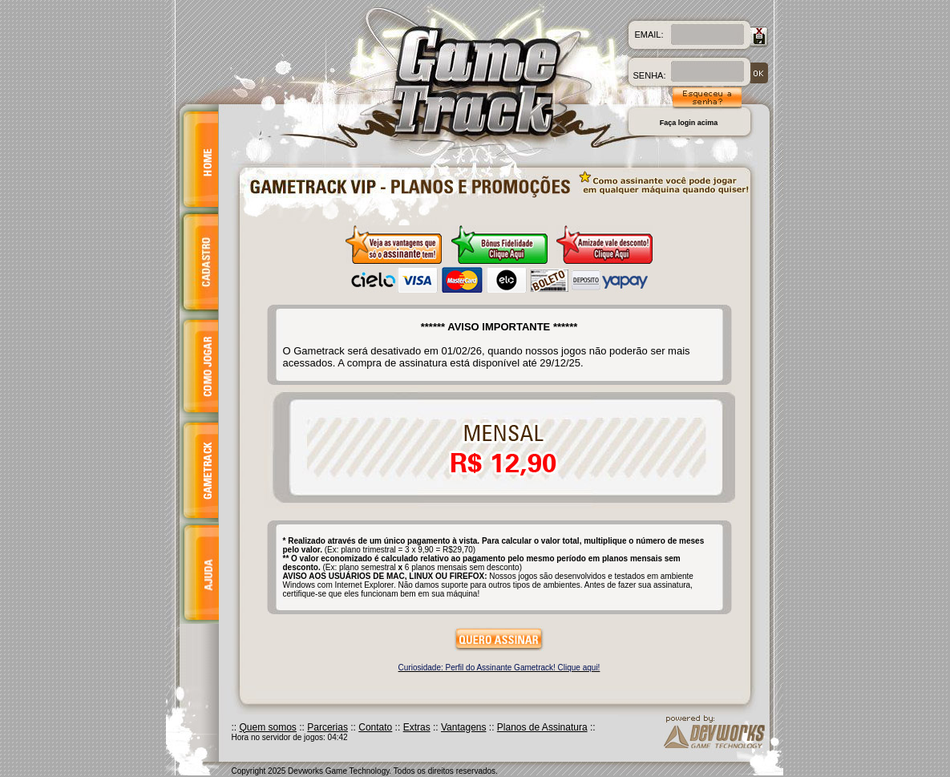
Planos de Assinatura (542, 727)
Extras (417, 727)
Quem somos (268, 727)
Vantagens (464, 727)
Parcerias (327, 727)
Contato (375, 727)
